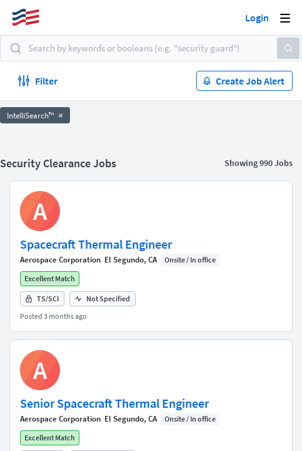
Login (257, 17)
